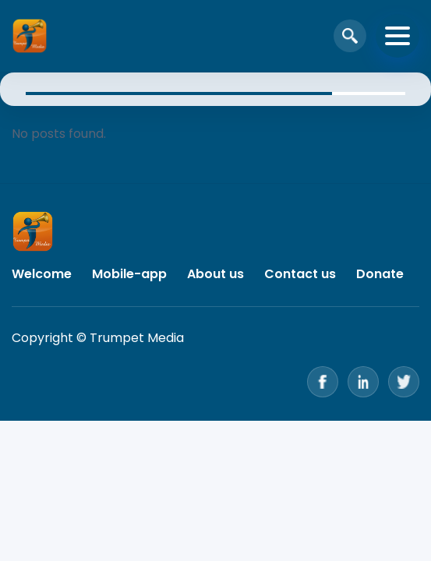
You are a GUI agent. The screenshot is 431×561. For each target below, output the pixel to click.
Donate (380, 274)
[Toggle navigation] (397, 36)
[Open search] (350, 35)
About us (215, 274)
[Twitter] (403, 381)
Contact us (300, 274)
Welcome (42, 274)
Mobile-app (129, 274)
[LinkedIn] (363, 381)
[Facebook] (322, 381)
